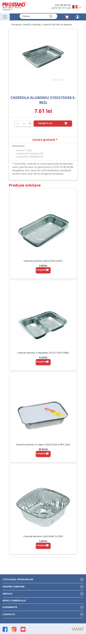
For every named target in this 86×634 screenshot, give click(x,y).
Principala (16, 24)
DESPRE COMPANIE (14, 586)
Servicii (7, 593)
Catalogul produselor (18, 579)
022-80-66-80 (63, 4)
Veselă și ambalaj (31, 24)
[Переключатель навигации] (5, 16)
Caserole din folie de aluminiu (57, 24)
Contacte (9, 614)
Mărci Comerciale (14, 600)
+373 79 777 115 (61, 7)
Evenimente (10, 607)
